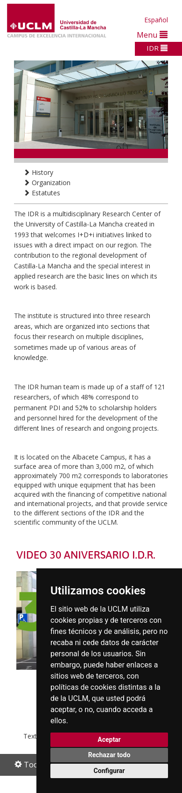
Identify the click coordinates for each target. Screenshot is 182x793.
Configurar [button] (109, 770)
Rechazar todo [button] (109, 755)
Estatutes (41, 192)
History (38, 172)
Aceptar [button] (109, 739)
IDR (157, 48)
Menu (152, 34)
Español (156, 19)
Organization (46, 182)
